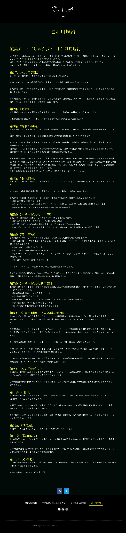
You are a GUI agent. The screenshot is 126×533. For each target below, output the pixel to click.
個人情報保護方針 (78, 503)
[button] (63, 17)
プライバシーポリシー (59, 181)
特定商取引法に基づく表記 (53, 503)
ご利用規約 (96, 503)
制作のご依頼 (31, 503)
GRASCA (53, 525)
